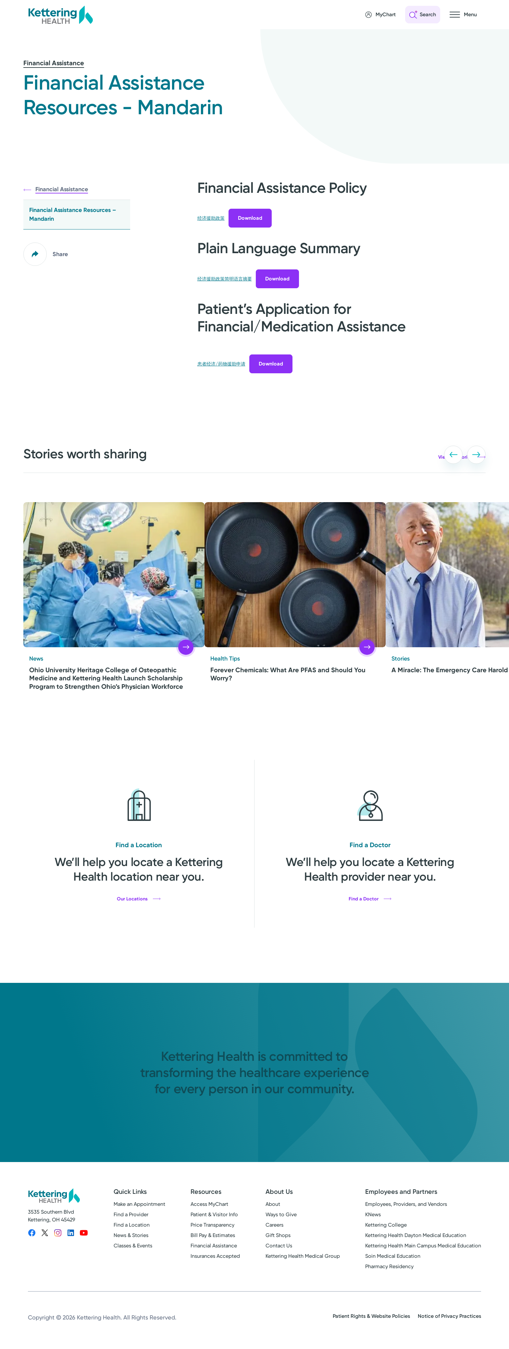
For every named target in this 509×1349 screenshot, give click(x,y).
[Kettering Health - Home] (60, 14)
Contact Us (279, 1246)
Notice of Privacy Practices (449, 1316)
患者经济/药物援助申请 (221, 364)
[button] (433, 449)
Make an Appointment (139, 1204)
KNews (373, 1215)
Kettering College (386, 1225)
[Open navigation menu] (463, 14)
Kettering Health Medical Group (303, 1256)
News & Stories (131, 1235)
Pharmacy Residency (389, 1267)
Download (250, 218)
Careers (274, 1225)
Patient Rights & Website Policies (371, 1316)
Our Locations (139, 899)
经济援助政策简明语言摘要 (224, 279)
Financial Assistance (53, 63)
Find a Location (132, 1225)
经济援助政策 (211, 218)
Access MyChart (209, 1204)
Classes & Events (133, 1246)
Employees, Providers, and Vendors (406, 1204)
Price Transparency (212, 1225)
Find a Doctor (370, 899)
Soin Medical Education (392, 1256)
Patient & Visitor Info (214, 1215)
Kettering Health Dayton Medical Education (415, 1235)
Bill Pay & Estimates (213, 1235)
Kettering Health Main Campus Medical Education (423, 1246)
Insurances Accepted (215, 1256)
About (273, 1204)
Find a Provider (131, 1215)
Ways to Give (281, 1215)
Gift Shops (278, 1235)
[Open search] (422, 14)
